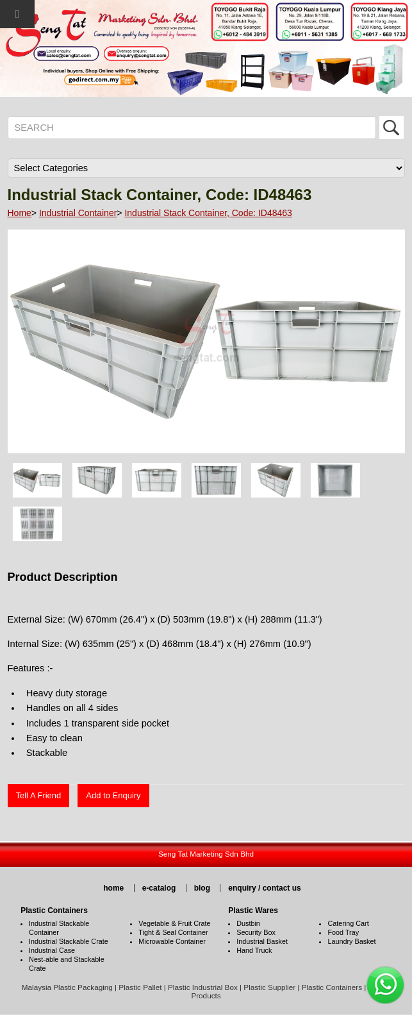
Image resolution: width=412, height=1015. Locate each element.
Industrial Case (52, 950)
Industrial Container (78, 213)
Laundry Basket (351, 941)
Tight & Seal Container (173, 932)
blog (202, 888)
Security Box (256, 932)
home (113, 888)
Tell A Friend (39, 795)
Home (19, 213)
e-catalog (159, 888)
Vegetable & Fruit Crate (174, 923)
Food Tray (343, 932)
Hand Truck (254, 950)
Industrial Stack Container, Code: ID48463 (208, 213)
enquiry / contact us (264, 888)
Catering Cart (347, 923)
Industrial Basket (262, 941)
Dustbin (248, 923)
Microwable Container (171, 941)
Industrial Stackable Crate (68, 941)
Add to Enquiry (113, 795)
